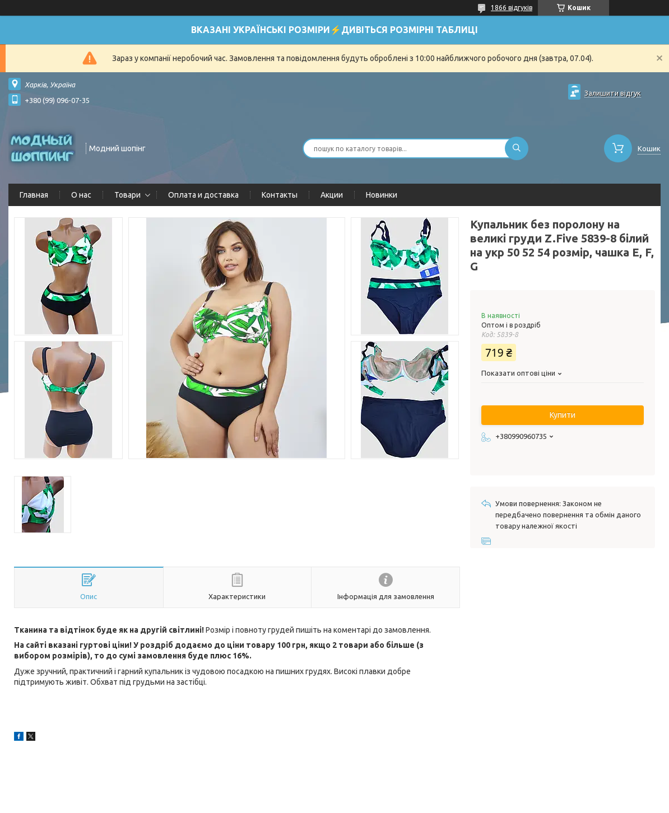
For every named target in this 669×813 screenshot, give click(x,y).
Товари (127, 195)
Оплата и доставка (203, 195)
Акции (331, 195)
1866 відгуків (511, 7)
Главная (34, 195)
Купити (562, 414)
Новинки (381, 195)
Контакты (280, 195)
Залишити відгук (612, 93)
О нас (81, 195)
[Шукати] (516, 148)
